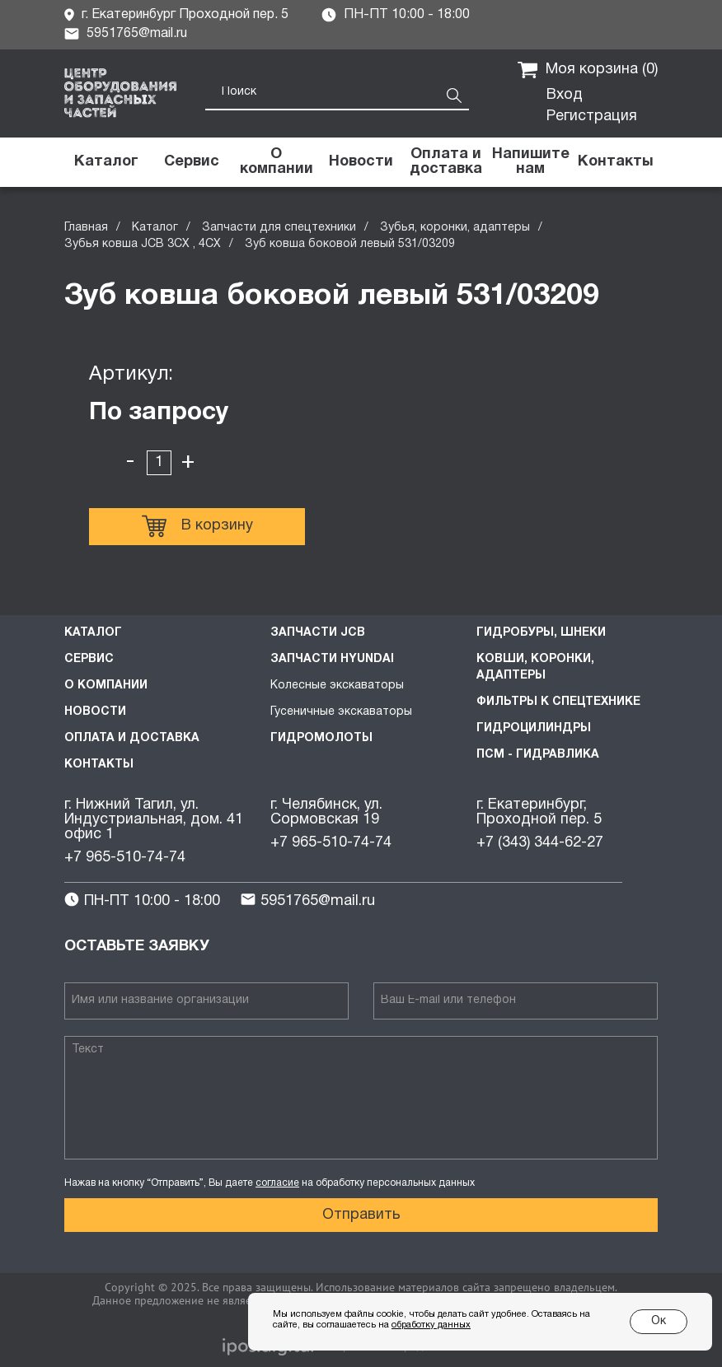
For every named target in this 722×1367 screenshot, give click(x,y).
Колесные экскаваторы (337, 685)
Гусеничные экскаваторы (341, 712)
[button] (530, 162)
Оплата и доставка (131, 738)
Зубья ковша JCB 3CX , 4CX (142, 244)
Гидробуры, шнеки (541, 633)
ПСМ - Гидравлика (537, 754)
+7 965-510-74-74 (124, 858)
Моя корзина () (588, 70)
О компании (106, 685)
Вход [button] (564, 95)
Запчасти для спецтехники (279, 227)
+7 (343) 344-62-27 (539, 843)
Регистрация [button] (591, 117)
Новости (95, 712)
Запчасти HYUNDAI (332, 659)
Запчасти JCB (317, 633)
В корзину (197, 526)
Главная (86, 227)
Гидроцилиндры (533, 728)
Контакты (99, 764)
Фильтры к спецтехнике (558, 702)
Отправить (361, 1215)
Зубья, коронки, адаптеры (455, 227)
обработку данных (431, 1325)
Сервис (89, 659)
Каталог (155, 227)
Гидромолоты (321, 738)
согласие (277, 1182)
